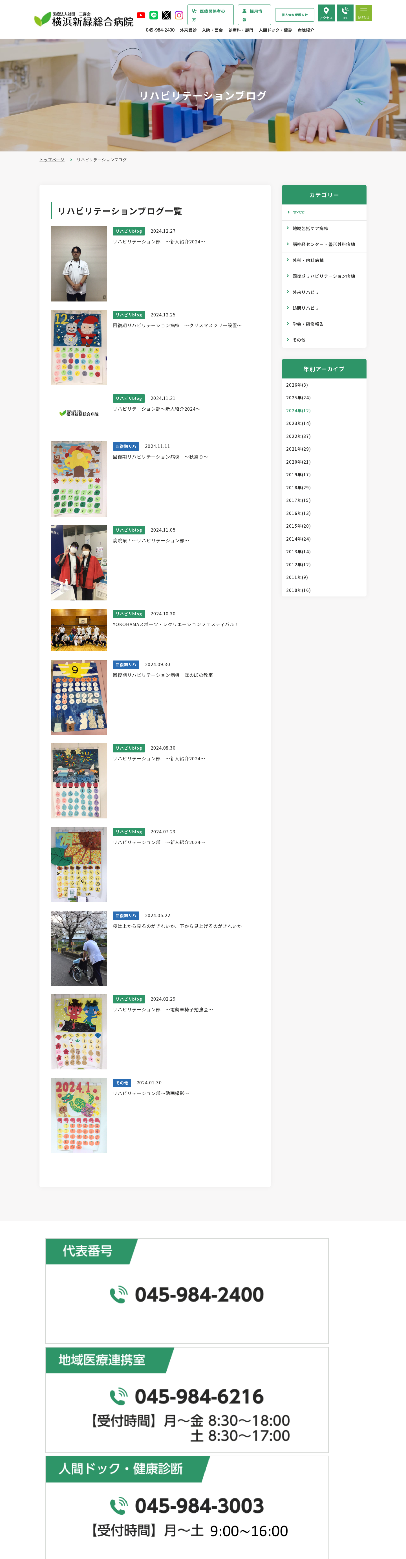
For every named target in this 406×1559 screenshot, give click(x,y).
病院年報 (59, 1509)
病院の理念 (61, 1415)
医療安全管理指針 (67, 1427)
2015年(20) (298, 526)
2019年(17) (298, 474)
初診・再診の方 (172, 1355)
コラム (269, 1426)
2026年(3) (297, 385)
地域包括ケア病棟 (310, 228)
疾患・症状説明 (65, 1367)
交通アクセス (275, 1474)
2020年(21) (298, 462)
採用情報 (252, 15)
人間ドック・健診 (275, 30)
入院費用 (166, 1505)
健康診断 (271, 1366)
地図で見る (147, 1303)
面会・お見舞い (172, 1516)
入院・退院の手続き (177, 1471)
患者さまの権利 (65, 1449)
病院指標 (59, 1520)
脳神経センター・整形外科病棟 (324, 244)
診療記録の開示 (172, 1434)
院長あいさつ (63, 1393)
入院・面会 (212, 30)
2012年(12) (298, 564)
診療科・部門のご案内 (69, 1355)
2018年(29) (298, 487)
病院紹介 (306, 30)
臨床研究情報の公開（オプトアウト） (86, 1531)
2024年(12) (298, 410)
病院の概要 (61, 1404)
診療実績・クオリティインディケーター (88, 1497)
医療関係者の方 (208, 15)
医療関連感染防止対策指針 (76, 1438)
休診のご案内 (170, 1389)
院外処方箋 (168, 1412)
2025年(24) (298, 397)
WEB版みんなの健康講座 (286, 1414)
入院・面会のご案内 (173, 1460)
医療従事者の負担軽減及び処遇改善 (84, 1472)
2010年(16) (298, 590)
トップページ (52, 159)
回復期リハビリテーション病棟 (324, 276)
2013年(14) (298, 551)
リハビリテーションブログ (288, 1437)
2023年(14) (298, 423)
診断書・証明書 (172, 1423)
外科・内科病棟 (308, 260)
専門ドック (273, 1355)
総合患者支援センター (176, 1332)
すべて (299, 212)
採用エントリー (277, 1511)
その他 (299, 340)
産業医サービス (277, 1377)
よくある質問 (275, 1485)
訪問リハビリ (306, 308)
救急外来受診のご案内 (179, 1400)
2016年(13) (298, 513)
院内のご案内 (275, 1463)
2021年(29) (298, 449)
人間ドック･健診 (275, 1332)
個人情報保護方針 (295, 15)
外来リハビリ (306, 292)
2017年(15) (298, 500)
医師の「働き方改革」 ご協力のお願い (194, 1445)
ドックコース (275, 1343)
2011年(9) (297, 577)
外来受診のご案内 (171, 1343)
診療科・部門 (240, 30)
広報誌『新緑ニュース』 (285, 1403)
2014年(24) (298, 539)
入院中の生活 (170, 1482)
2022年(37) (298, 436)
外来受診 (188, 30)
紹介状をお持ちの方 (177, 1366)
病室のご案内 (170, 1494)
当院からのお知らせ (66, 1343)
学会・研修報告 (308, 324)
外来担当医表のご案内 (179, 1378)
